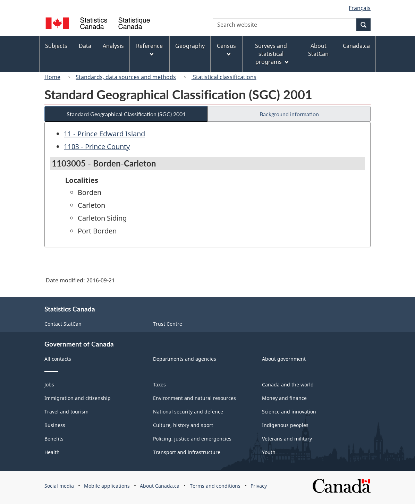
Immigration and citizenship (77, 398)
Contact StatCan (63, 324)
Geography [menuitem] (190, 46)
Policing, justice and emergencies (192, 438)
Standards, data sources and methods (126, 77)
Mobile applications (107, 485)
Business (54, 425)
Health (52, 452)
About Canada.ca (159, 485)
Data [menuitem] (85, 46)
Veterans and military (287, 438)
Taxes (159, 384)
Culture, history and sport (183, 425)
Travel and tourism (66, 411)
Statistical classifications (224, 77)
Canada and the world (288, 384)
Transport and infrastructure (186, 452)
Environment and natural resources (194, 398)
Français (360, 8)
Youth (269, 452)
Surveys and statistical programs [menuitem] (271, 54)
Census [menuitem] (226, 49)
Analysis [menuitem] (113, 46)
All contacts (57, 359)
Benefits (53, 438)
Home (52, 77)
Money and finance (284, 398)
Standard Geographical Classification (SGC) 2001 (126, 114)
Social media (59, 485)
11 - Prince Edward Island (104, 133)
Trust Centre (167, 324)
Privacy (259, 485)
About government (284, 359)
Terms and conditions (215, 485)
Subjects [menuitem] (56, 46)
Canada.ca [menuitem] (356, 46)
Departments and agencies (184, 359)
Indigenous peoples (285, 425)
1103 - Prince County (97, 146)
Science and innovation (289, 411)
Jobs (49, 384)
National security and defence (188, 411)
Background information (289, 114)
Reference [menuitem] (149, 49)
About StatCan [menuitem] (318, 50)
